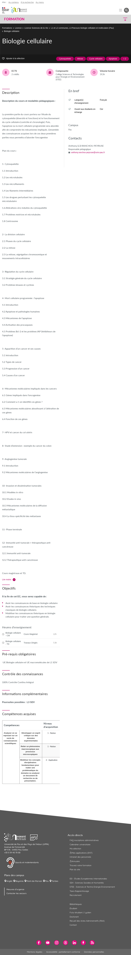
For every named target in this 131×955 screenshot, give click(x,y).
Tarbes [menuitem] (55, 881)
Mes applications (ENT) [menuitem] (81, 853)
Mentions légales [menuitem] (34, 952)
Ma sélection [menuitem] (75, 848)
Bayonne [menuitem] (19, 881)
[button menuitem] (126, 10)
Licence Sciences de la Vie (36, 28)
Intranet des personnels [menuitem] (80, 857)
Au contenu (13, 2)
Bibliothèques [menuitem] (76, 904)
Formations (7, 28)
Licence (18, 28)
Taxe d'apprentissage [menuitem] (79, 891)
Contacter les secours (16, 893)
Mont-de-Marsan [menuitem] (34, 881)
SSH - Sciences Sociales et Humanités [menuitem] (87, 882)
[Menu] (120, 10)
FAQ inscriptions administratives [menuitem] (84, 840)
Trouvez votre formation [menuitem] (80, 865)
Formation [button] (14, 19)
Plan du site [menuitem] (75, 869)
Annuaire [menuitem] (75, 861)
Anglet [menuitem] (9, 881)
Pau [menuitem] (47, 881)
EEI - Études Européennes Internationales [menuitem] (88, 878)
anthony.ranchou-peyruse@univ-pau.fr (88, 152)
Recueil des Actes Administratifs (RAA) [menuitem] (87, 921)
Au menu (40, 2)
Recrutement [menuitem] (76, 895)
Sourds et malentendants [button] (22, 862)
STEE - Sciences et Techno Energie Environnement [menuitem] (92, 887)
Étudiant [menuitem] (73, 908)
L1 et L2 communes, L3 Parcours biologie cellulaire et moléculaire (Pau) (82, 28)
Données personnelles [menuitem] (94, 952)
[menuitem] (38, 942)
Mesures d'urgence (15, 889)
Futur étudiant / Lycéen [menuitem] (80, 912)
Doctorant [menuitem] (74, 916)
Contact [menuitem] (73, 925)
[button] (113, 19)
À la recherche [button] (27, 2)
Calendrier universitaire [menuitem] (80, 844)
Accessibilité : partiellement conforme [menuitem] (63, 952)
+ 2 (124, 59)
